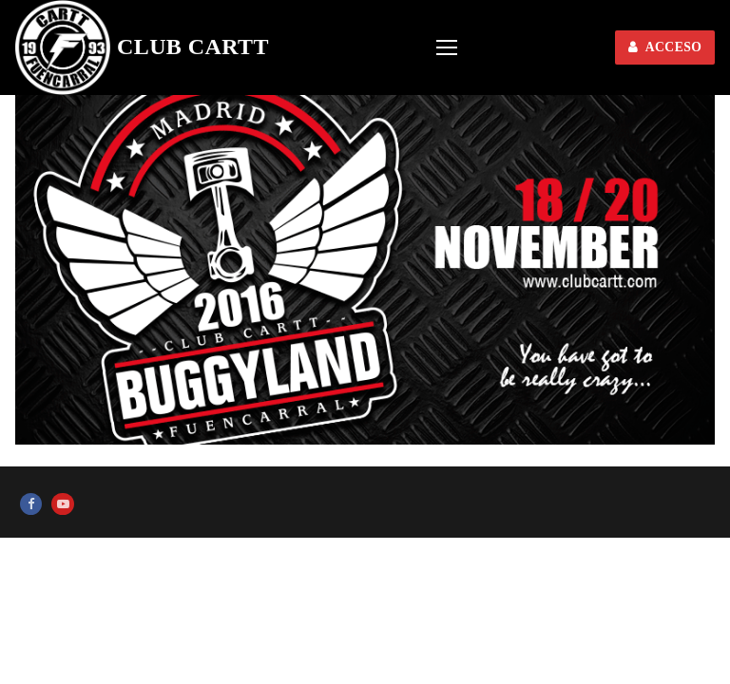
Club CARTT (193, 46)
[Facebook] (31, 504)
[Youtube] (62, 504)
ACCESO (664, 47)
